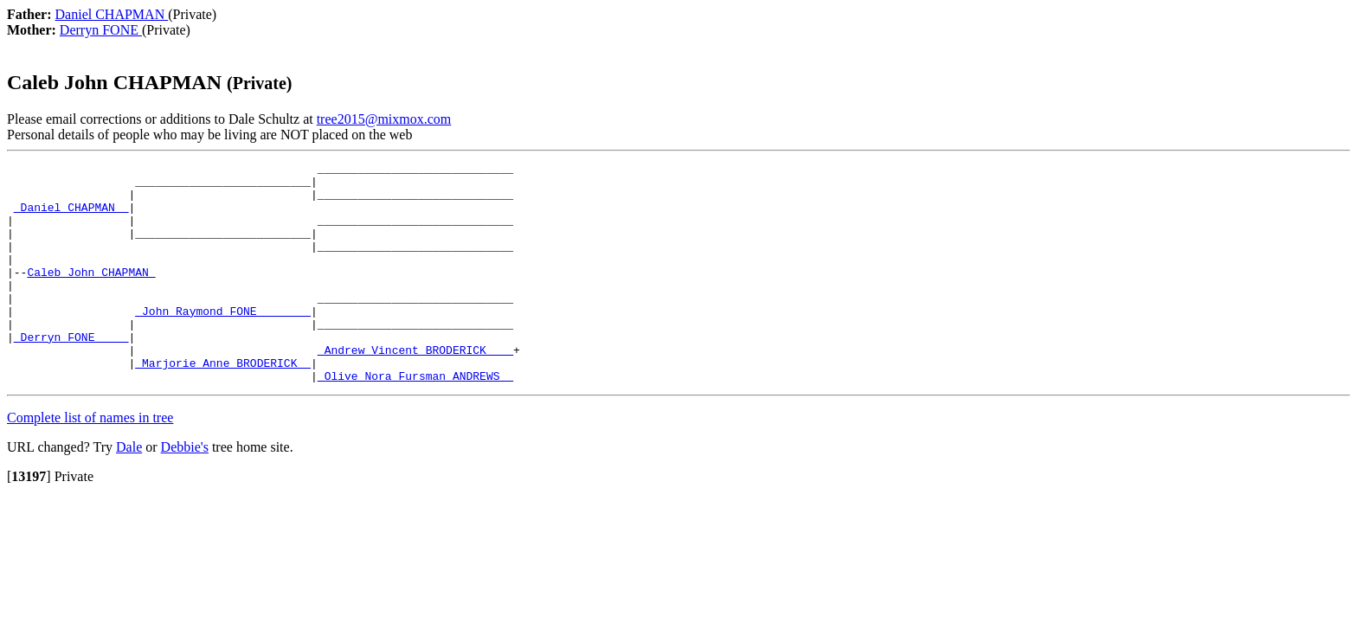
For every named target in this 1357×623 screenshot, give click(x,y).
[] (29, 520)
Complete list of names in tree (90, 461)
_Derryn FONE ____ (71, 373)
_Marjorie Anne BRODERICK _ (223, 404)
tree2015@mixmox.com (384, 119)
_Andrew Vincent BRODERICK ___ (415, 388)
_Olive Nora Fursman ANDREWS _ (415, 419)
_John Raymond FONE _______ (223, 342)
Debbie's (185, 491)
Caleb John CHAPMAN (91, 295)
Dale (129, 491)
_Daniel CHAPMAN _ (71, 217)
